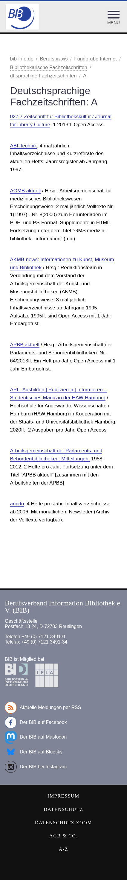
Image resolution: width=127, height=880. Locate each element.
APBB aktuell (24, 345)
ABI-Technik (23, 146)
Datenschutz (63, 809)
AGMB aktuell (25, 191)
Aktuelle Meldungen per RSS (43, 708)
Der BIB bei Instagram (36, 767)
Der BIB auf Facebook (36, 722)
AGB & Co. (63, 835)
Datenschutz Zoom (63, 822)
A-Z (63, 849)
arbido (17, 504)
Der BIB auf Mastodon (36, 737)
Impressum (63, 795)
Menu (113, 23)
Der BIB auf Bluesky (33, 752)
